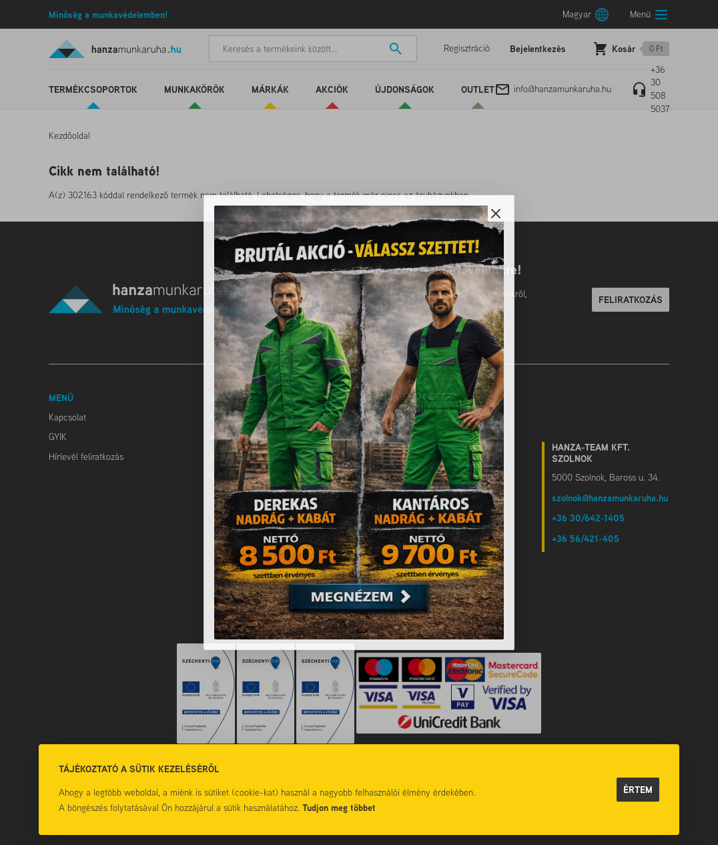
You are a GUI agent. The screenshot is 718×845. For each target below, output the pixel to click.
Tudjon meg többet (339, 807)
